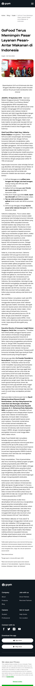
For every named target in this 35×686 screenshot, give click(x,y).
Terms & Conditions (24, 657)
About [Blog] (4, 597)
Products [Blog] (5, 600)
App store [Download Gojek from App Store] (17, 640)
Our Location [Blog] (23, 618)
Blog (8, 15)
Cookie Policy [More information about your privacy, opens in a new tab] (10, 679)
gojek (13, 15)
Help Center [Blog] (23, 614)
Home (3, 15)
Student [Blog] (4, 614)
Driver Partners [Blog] (24, 597)
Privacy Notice (6, 657)
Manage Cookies (17, 684)
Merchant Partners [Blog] (25, 600)
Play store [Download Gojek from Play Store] (17, 647)
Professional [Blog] (6, 618)
